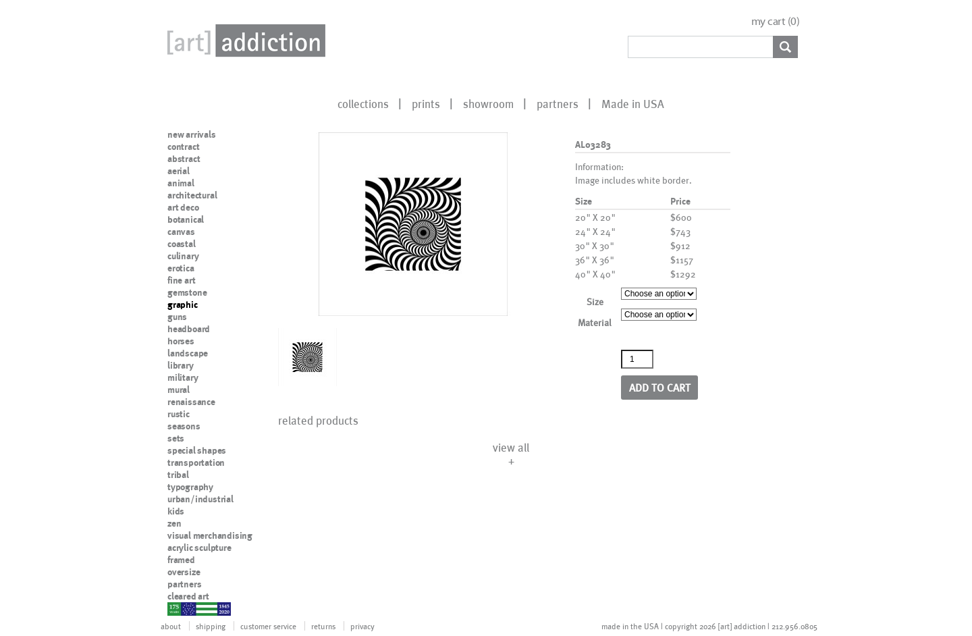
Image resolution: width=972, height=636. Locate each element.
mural (178, 389)
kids (175, 511)
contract (183, 146)
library (180, 365)
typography (190, 486)
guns (177, 316)
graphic (182, 304)
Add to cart (660, 387)
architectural (192, 195)
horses (180, 341)
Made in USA (632, 103)
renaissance (191, 401)
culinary (182, 255)
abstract (183, 158)
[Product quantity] (637, 359)
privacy (362, 626)
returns (323, 626)
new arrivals (191, 134)
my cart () (775, 21)
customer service (268, 626)
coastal (181, 243)
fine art (181, 280)
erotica (180, 268)
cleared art (188, 596)
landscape (187, 353)
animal (180, 183)
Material (595, 322)
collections (363, 103)
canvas (181, 231)
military (182, 377)
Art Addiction (243, 40)
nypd (177, 608)
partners (557, 103)
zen (174, 523)
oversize (183, 571)
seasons (183, 426)
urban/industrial (200, 499)
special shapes (196, 450)
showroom (488, 103)
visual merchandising (209, 535)
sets (175, 438)
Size (595, 301)
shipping (210, 626)
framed (181, 559)
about (171, 626)
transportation (196, 462)
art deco (182, 207)
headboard (188, 328)
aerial (178, 170)
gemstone (187, 292)
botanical (185, 219)
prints (426, 103)
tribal (178, 474)
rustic (178, 413)
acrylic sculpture (199, 547)
